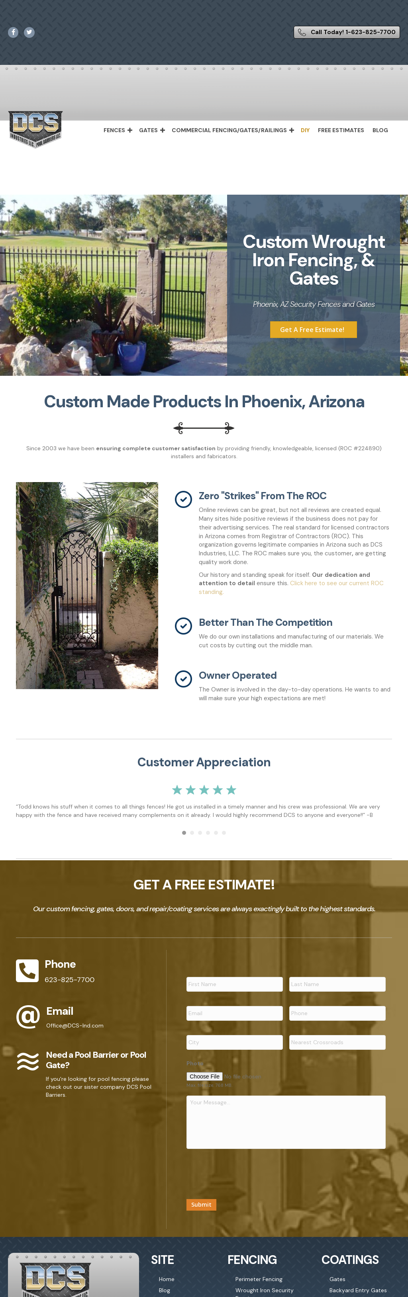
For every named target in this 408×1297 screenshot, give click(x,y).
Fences (114, 130)
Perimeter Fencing (258, 1283)
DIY (305, 130)
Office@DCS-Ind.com (75, 1025)
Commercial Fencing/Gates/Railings (229, 130)
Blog (380, 130)
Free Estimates (341, 130)
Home (167, 1283)
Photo (195, 1057)
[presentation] (247, 1174)
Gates (148, 130)
